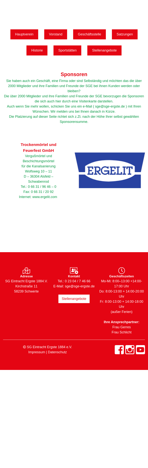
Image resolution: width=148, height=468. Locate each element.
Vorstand (55, 34)
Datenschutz (57, 352)
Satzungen (125, 34)
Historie (37, 50)
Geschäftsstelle (89, 34)
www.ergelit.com (44, 197)
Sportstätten (67, 50)
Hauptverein (24, 34)
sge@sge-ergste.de (80, 286)
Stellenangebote (104, 50)
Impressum (36, 352)
